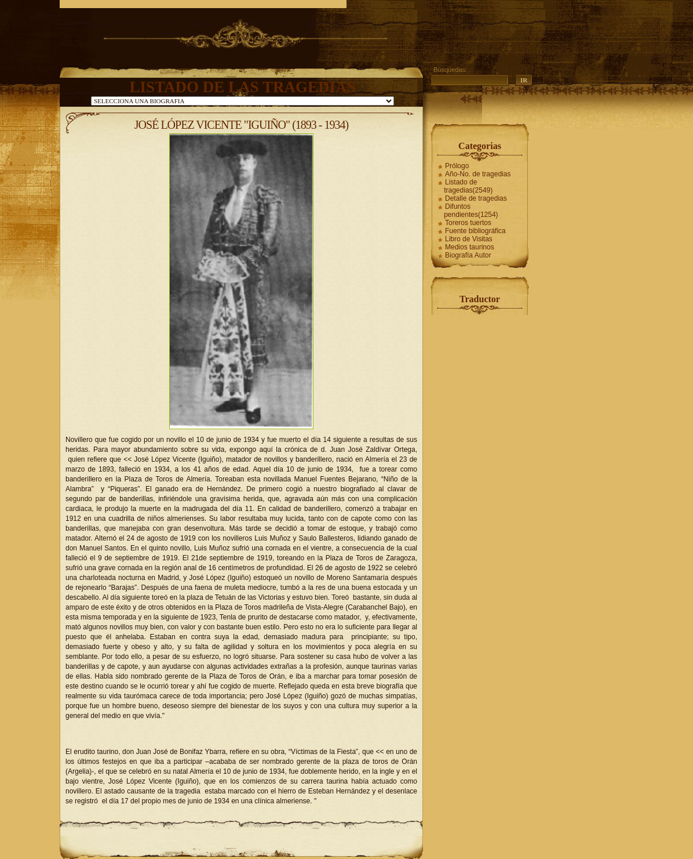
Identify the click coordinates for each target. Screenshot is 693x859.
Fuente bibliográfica (475, 231)
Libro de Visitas (469, 239)
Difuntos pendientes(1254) (471, 210)
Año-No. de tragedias (477, 174)
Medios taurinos (469, 247)
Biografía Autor (468, 255)
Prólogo (457, 166)
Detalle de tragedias (476, 198)
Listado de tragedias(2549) (468, 186)
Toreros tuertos (468, 223)
